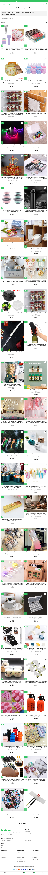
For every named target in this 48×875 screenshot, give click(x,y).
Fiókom (33, 852)
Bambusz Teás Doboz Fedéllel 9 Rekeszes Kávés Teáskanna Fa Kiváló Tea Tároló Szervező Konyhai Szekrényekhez (12, 281)
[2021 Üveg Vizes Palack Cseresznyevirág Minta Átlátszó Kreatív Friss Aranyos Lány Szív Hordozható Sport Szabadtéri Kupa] (35, 408)
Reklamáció (34, 857)
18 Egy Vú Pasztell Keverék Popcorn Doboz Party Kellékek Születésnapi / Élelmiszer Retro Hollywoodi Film (35, 487)
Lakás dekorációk (26, 12)
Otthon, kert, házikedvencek (14, 12)
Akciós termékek (4, 852)
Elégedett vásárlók (28, 838)
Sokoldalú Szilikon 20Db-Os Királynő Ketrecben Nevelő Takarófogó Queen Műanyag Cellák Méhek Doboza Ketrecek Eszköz (35, 682)
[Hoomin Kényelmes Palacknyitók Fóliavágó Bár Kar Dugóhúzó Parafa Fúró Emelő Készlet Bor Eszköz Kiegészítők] (35, 332)
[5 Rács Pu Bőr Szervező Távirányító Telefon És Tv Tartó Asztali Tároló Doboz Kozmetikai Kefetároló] (12, 767)
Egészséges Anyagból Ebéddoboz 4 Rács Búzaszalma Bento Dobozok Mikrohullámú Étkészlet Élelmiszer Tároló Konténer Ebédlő (12, 244)
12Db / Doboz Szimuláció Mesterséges (12, 453)
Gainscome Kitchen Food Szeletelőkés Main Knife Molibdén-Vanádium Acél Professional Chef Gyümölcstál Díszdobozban (12, 353)
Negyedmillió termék (29, 836)
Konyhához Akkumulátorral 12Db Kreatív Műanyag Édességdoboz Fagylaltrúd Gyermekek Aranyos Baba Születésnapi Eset (12, 584)
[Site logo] (7, 4)
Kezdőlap (4, 12)
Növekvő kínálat (28, 840)
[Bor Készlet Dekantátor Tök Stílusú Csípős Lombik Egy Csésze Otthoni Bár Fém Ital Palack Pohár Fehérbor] (12, 165)
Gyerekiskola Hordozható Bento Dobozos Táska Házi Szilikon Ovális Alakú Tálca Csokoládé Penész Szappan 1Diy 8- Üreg (12, 715)
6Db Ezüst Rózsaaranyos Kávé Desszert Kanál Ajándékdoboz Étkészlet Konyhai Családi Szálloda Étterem (35, 514)
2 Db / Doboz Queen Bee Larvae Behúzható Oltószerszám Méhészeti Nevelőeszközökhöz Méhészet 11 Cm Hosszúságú (35, 813)
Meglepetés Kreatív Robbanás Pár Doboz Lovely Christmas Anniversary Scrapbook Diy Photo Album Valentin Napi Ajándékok (12, 813)
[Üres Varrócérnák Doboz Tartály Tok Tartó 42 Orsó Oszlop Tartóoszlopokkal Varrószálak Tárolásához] (35, 132)
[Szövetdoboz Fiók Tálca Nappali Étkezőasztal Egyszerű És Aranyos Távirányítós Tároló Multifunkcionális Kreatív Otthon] (12, 603)
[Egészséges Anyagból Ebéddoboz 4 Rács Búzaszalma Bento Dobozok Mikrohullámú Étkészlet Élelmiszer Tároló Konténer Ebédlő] (12, 230)
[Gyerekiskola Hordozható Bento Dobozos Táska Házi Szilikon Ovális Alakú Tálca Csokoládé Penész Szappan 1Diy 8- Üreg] (12, 701)
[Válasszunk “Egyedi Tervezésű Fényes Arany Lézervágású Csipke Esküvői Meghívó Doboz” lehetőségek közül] (2, 517)
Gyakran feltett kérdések (21, 857)
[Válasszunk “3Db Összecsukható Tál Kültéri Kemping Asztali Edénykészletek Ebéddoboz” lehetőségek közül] (2, 208)
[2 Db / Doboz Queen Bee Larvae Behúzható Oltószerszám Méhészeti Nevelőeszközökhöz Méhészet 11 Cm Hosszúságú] (35, 799)
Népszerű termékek (5, 855)
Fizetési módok (20, 855)
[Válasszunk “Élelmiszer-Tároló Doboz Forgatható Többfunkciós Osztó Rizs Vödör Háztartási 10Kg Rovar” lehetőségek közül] (2, 382)
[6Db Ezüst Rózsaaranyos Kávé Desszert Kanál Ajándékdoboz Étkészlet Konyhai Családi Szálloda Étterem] (35, 503)
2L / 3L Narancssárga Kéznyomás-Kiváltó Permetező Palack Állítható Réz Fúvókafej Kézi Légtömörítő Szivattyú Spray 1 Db (35, 715)
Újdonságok (3, 857)
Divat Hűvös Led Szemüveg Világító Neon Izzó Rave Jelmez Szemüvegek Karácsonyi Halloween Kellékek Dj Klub (12, 146)
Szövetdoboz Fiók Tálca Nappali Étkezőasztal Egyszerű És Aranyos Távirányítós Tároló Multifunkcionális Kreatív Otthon (12, 617)
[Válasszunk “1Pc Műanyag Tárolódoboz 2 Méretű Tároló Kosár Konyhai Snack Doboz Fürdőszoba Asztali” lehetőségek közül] (25, 246)
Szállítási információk (21, 852)
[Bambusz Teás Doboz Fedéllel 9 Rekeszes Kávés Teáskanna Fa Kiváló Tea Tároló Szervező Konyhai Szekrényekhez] (12, 267)
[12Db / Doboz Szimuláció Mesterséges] (12, 441)
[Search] (41, 4)
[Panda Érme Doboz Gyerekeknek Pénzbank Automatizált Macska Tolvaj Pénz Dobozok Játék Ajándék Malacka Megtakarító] (35, 571)
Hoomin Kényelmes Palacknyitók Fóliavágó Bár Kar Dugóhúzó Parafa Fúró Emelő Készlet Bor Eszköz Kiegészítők (35, 345)
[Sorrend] (46, 22)
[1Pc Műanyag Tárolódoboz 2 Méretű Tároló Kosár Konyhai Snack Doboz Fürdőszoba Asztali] (35, 233)
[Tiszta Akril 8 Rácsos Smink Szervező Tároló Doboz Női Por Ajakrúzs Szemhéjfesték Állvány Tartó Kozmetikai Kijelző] (35, 35)
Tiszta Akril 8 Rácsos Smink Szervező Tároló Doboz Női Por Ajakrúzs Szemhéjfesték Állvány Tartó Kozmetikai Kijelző (35, 49)
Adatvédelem (19, 859)
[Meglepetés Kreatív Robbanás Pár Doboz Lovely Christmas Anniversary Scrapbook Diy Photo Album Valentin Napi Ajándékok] (12, 799)
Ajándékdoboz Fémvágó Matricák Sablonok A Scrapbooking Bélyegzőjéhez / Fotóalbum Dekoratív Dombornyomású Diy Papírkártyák (12, 82)
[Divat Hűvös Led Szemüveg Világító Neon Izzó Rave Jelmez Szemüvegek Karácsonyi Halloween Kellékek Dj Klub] (12, 132)
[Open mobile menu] (1, 4)
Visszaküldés (35, 859)
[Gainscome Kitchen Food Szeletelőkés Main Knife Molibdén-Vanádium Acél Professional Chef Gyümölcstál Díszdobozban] (12, 336)
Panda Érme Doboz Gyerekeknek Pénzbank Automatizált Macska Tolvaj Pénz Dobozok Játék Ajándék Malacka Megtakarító (36, 584)
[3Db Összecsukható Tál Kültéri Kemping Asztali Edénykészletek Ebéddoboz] (12, 197)
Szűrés (3, 22)
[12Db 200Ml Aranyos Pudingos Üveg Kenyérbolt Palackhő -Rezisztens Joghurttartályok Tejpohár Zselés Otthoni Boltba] (12, 669)
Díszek (32, 12)
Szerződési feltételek (21, 861)
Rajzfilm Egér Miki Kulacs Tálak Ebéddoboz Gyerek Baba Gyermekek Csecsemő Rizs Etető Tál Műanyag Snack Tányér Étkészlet (35, 281)
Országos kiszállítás (28, 833)
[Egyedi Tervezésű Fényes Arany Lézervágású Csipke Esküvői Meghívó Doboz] (12, 506)
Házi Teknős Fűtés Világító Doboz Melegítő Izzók (36, 113)
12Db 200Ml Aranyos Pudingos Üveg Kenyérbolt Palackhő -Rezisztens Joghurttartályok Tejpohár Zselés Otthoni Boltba (12, 682)
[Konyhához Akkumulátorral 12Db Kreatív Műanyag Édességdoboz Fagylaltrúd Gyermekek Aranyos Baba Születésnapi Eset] (12, 571)
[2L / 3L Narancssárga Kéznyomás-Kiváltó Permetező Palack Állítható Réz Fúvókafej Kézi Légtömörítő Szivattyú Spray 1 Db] (35, 701)
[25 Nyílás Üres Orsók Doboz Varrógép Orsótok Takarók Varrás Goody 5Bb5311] (35, 603)
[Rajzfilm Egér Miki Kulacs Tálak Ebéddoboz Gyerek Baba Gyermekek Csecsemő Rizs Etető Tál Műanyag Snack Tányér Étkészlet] (35, 267)
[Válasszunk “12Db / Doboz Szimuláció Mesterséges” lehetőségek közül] (2, 451)
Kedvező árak (27, 831)
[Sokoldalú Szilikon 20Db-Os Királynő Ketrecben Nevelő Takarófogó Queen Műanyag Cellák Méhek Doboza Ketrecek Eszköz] (35, 669)
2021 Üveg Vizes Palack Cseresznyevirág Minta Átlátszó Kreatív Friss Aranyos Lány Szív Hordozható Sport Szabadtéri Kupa (36, 422)
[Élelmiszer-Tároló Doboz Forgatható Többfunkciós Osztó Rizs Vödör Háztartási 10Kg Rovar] (12, 372)
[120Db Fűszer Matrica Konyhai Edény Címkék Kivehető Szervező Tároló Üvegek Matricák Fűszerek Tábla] (12, 636)
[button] (2, 46)
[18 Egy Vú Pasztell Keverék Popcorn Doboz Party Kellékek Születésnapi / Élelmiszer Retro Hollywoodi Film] (35, 474)
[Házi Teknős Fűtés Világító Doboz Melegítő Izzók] (35, 101)
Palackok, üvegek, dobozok (12, 50)
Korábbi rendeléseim (36, 855)
